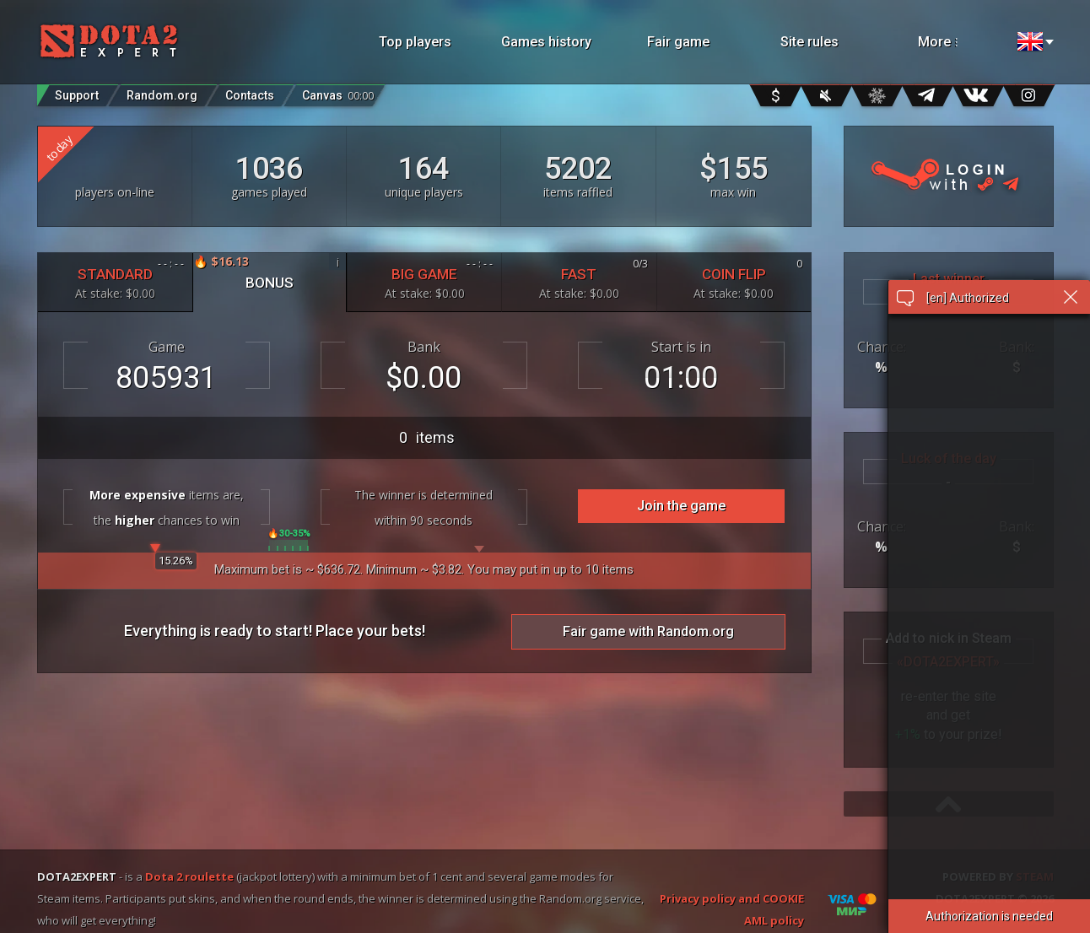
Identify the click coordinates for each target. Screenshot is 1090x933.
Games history (546, 42)
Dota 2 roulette (189, 876)
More (960, 42)
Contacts (249, 95)
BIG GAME (424, 278)
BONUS (269, 272)
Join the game (681, 506)
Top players (415, 42)
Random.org (162, 95)
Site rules (809, 42)
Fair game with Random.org (648, 631)
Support (77, 95)
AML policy (774, 920)
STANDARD (115, 278)
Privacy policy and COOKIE (732, 898)
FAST (579, 278)
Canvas (338, 92)
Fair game (678, 42)
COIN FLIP (734, 278)
